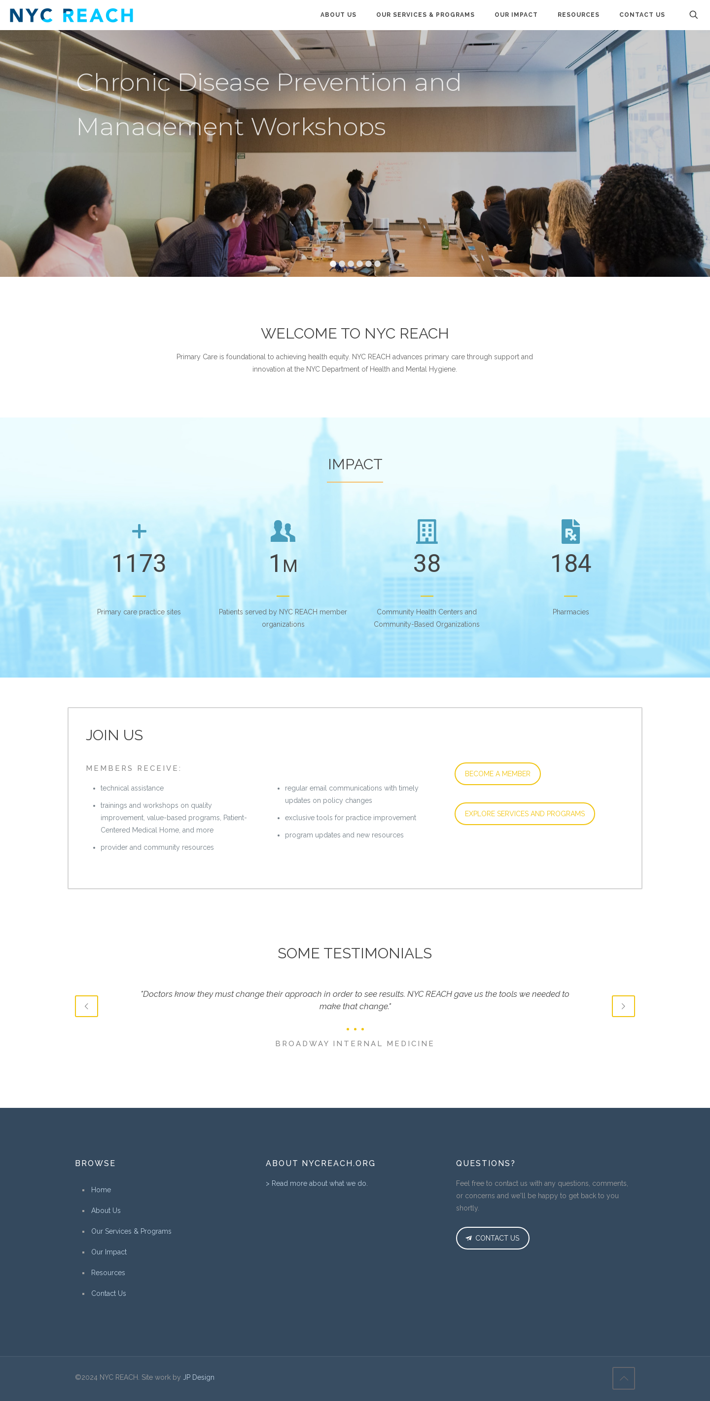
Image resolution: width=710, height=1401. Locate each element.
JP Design (198, 1377)
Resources (108, 1273)
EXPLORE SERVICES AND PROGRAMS (525, 814)
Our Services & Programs (131, 1231)
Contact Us (108, 1293)
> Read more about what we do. (317, 1183)
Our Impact (109, 1252)
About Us (106, 1210)
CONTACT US (491, 1238)
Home (101, 1190)
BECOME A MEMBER (498, 774)
